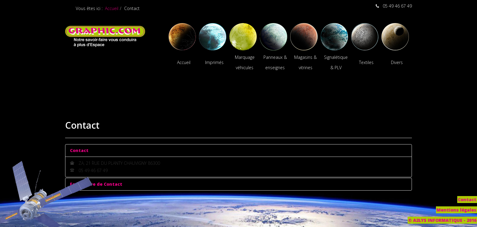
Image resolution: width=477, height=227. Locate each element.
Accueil (111, 8)
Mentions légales (456, 210)
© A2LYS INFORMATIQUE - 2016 (442, 220)
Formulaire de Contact (96, 184)
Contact (79, 150)
